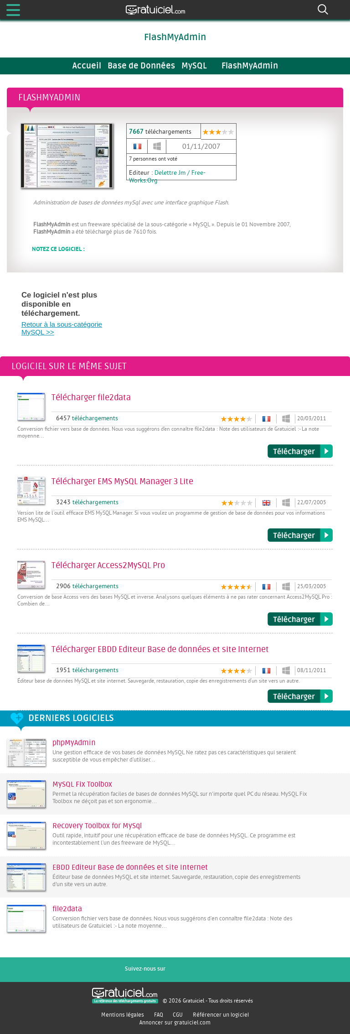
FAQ (158, 1015)
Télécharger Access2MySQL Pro (300, 619)
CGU (178, 1015)
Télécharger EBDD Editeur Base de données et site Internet (300, 696)
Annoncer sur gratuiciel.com (175, 1022)
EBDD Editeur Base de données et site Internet (130, 867)
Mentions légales (122, 1015)
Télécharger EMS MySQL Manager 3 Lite (300, 535)
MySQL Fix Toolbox (82, 784)
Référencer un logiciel (221, 1015)
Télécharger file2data (300, 451)
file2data (67, 909)
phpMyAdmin (74, 743)
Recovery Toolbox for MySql (97, 826)
